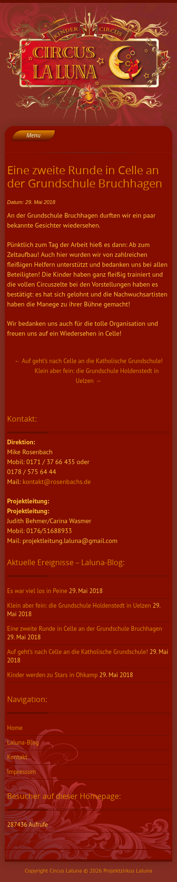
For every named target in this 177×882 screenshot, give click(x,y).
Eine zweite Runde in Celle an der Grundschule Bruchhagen (84, 629)
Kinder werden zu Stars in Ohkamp (52, 675)
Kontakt (17, 757)
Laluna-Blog (23, 742)
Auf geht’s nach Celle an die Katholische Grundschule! (88, 361)
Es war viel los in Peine (37, 591)
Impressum (21, 772)
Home (15, 728)
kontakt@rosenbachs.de (57, 481)
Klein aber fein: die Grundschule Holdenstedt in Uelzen (79, 606)
